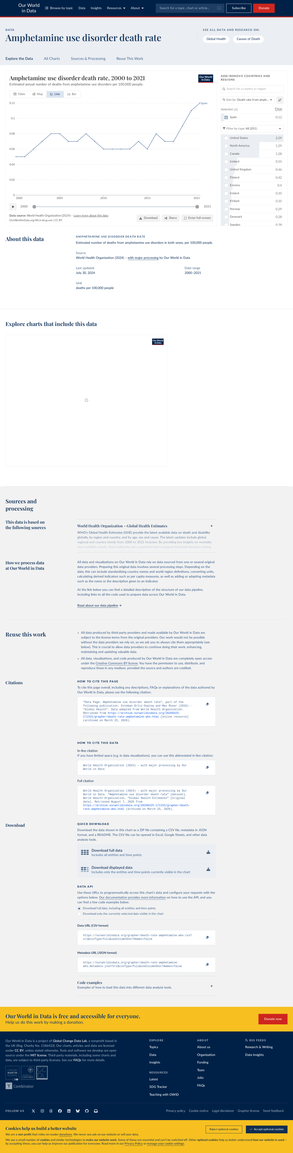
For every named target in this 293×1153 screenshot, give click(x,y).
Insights (96, 8)
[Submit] (218, 8)
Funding (202, 1070)
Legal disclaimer (223, 1119)
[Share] (170, 218)
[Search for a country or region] (252, 89)
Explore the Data (19, 59)
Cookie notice (198, 1119)
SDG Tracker (158, 1095)
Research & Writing (259, 1055)
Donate (264, 8)
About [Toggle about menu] (137, 8)
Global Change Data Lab (70, 1049)
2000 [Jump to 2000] (24, 206)
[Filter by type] (252, 128)
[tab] (19, 94)
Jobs (200, 1086)
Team (200, 1078)
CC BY (58, 220)
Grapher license (248, 1119)
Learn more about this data (91, 215)
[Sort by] (247, 100)
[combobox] (190, 8)
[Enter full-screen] (197, 218)
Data (81, 8)
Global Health (216, 39)
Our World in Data (29, 8)
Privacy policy (175, 1119)
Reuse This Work (129, 59)
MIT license (38, 1063)
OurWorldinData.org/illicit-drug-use (30, 220)
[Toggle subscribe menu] (238, 8)
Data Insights (254, 1063)
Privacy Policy (133, 1143)
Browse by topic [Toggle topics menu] (59, 8)
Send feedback (273, 1119)
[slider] (34, 206)
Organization (206, 1063)
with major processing (143, 258)
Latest (153, 1087)
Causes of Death (248, 39)
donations (65, 1134)
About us (203, 1055)
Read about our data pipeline (99, 605)
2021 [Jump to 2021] (207, 206)
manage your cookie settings (165, 1143)
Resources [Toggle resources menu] (116, 8)
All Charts (52, 59)
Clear (278, 109)
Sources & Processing (88, 59)
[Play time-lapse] (13, 206)
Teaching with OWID (164, 1103)
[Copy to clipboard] (202, 704)
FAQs (77, 1068)
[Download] (148, 218)
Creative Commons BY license (117, 663)
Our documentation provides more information (132, 904)
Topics (153, 1055)
